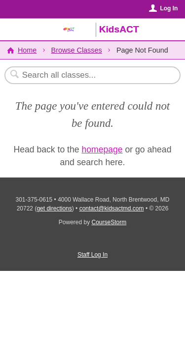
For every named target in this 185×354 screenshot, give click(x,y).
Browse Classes (76, 50)
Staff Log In (92, 254)
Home (27, 50)
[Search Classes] (87, 75)
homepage (101, 149)
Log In (169, 8)
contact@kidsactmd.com (111, 208)
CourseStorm (109, 222)
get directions (54, 208)
